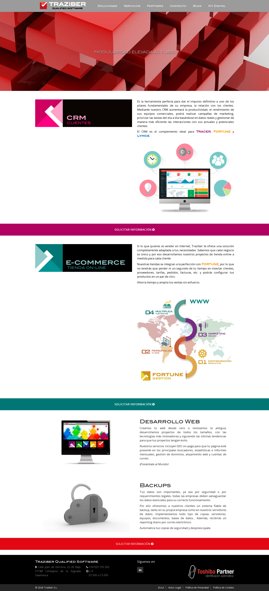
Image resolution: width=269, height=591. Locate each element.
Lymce (143, 136)
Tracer (203, 131)
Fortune (222, 131)
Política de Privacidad (197, 587)
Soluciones (107, 6)
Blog (197, 6)
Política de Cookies (223, 587)
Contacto (178, 6)
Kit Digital (217, 6)
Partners (155, 6)
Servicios (132, 6)
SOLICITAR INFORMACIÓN (135, 229)
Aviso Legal (174, 587)
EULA (161, 587)
